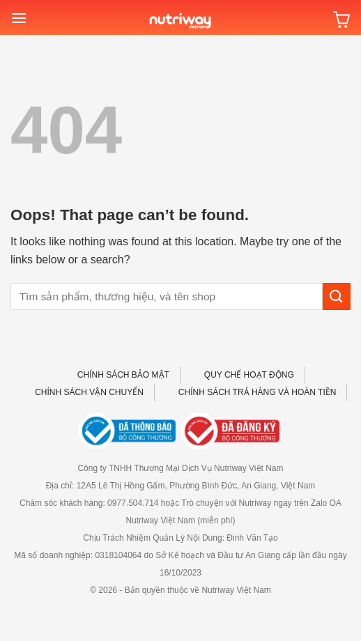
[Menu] (18, 18)
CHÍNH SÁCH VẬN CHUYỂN (89, 392)
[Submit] (337, 296)
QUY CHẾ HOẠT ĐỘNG (249, 375)
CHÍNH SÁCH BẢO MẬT (123, 375)
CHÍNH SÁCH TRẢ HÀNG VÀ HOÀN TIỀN (257, 392)
